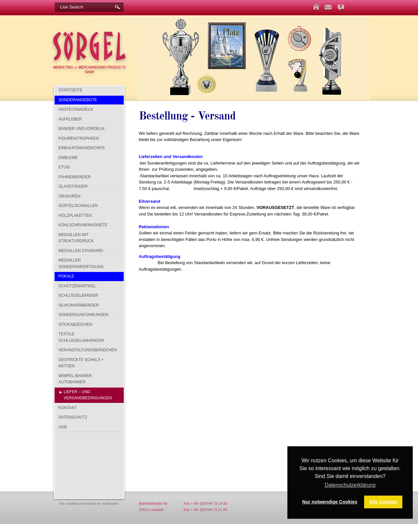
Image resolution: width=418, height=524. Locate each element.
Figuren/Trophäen (78, 138)
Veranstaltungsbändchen (87, 350)
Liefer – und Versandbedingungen (88, 395)
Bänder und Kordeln (81, 128)
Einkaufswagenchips (81, 148)
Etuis (64, 167)
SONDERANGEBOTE (77, 100)
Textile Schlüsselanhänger (81, 337)
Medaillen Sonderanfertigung (81, 263)
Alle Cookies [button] (383, 501)
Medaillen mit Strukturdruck (76, 238)
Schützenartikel (77, 286)
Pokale (66, 276)
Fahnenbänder (74, 177)
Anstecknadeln (75, 109)
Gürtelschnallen (78, 205)
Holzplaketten (75, 215)
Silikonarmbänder (78, 305)
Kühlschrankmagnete (82, 225)
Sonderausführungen (83, 314)
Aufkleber (70, 119)
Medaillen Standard (80, 250)
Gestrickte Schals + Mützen (81, 363)
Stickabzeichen (75, 324)
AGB (62, 427)
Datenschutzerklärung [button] (350, 485)
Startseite (70, 90)
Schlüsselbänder (78, 295)
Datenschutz (72, 417)
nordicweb (110, 503)
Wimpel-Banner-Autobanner (75, 379)
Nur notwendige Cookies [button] (330, 501)
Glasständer (73, 186)
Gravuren (69, 196)
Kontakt (67, 407)
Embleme (68, 157)
